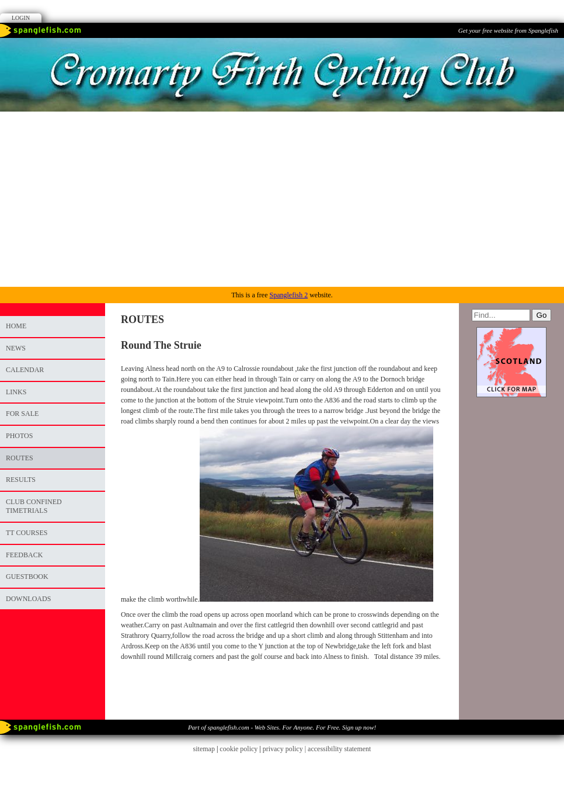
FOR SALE (22, 413)
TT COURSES (26, 533)
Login (21, 18)
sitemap (204, 749)
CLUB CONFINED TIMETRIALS (34, 506)
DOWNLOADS (28, 599)
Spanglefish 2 (288, 295)
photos (19, 436)
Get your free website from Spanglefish (508, 30)
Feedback (24, 555)
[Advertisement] (282, 199)
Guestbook (27, 576)
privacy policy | (285, 749)
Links (16, 392)
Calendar (25, 370)
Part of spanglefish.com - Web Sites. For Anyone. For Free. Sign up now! (282, 727)
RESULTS (21, 479)
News (16, 348)
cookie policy (238, 749)
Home (16, 326)
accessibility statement (339, 749)
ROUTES (19, 458)
